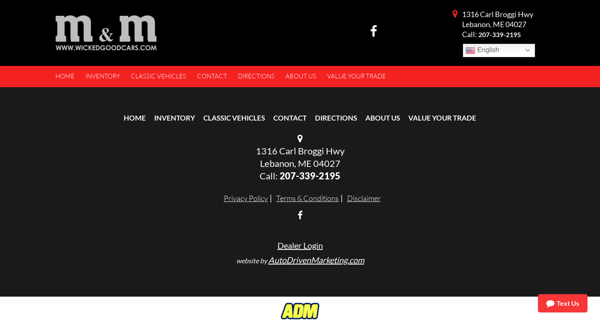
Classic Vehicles (234, 117)
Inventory (174, 117)
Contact (290, 117)
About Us (382, 117)
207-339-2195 (499, 34)
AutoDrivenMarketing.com (316, 260)
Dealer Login (300, 245)
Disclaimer (364, 198)
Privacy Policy (246, 198)
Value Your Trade (442, 117)
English (482, 50)
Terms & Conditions (307, 198)
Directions (336, 117)
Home (135, 117)
